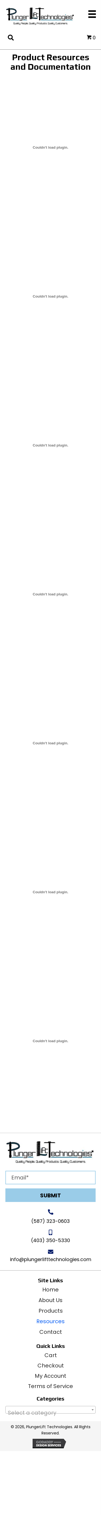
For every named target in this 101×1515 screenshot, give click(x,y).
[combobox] (50, 1410)
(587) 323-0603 (50, 1221)
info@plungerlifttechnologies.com (50, 1259)
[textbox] (50, 1412)
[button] (50, 1195)
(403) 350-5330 (50, 1240)
